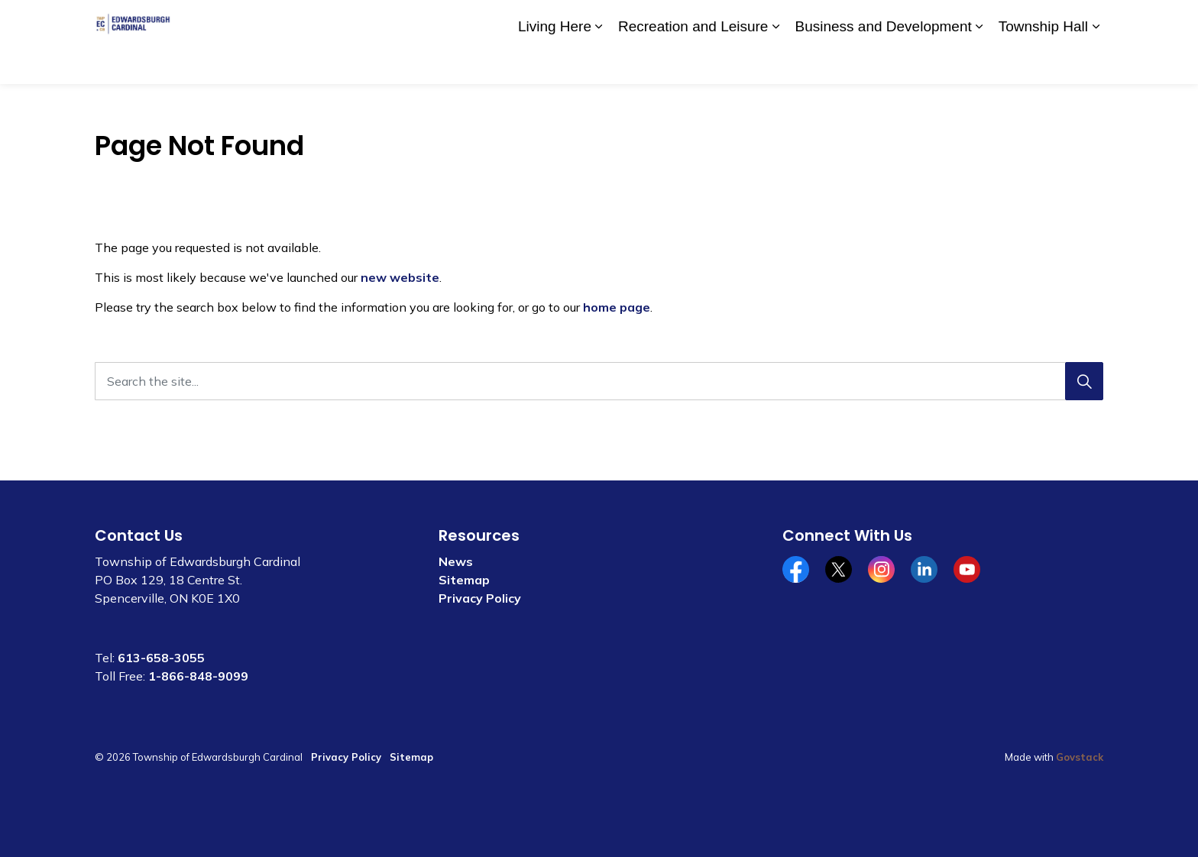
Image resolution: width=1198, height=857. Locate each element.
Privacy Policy (480, 598)
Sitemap (464, 579)
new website (400, 277)
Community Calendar (829, 20)
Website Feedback (1013, 20)
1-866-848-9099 (198, 676)
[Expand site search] (1088, 21)
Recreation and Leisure (693, 62)
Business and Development (883, 62)
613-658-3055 (161, 657)
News (456, 561)
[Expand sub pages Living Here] (599, 63)
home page (616, 307)
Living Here (554, 62)
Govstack (1079, 757)
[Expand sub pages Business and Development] (979, 63)
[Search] (1084, 381)
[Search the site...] (599, 381)
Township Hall (1043, 62)
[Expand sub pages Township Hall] (1095, 63)
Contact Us (924, 20)
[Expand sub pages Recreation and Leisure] (775, 63)
